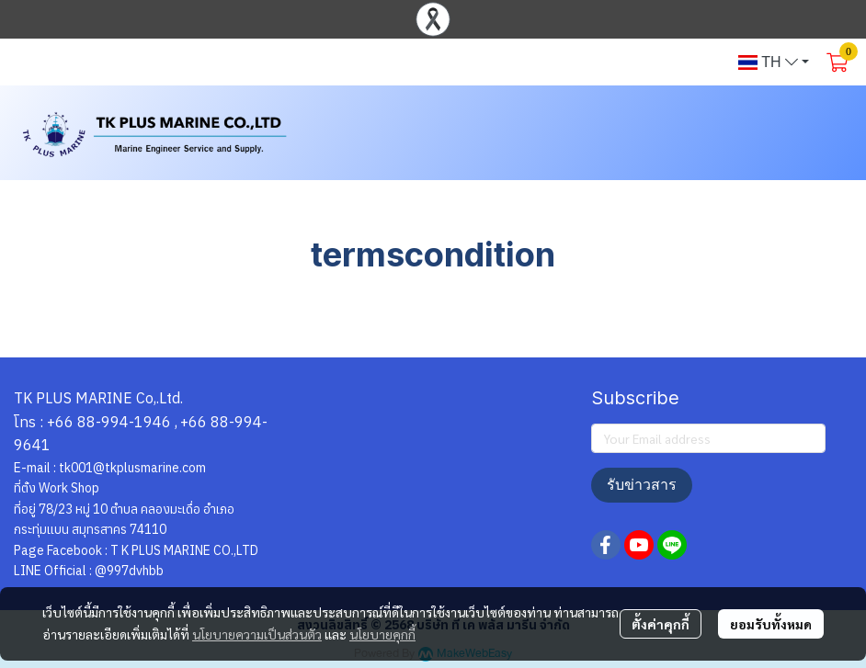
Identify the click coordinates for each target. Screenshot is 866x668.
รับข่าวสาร (642, 484)
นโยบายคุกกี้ (382, 634)
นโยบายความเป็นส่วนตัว (257, 634)
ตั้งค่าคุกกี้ (660, 624)
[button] (773, 62)
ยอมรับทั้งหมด (771, 624)
